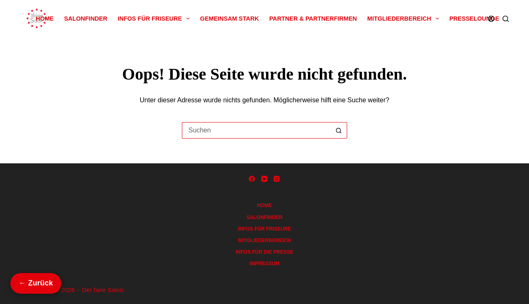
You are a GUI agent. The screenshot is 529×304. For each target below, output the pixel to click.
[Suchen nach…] (256, 130)
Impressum (265, 263)
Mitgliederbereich (405, 19)
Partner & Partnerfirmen (313, 18)
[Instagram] (277, 179)
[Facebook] (252, 179)
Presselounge (474, 18)
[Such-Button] (339, 130)
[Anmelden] (491, 19)
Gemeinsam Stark (229, 18)
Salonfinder (85, 18)
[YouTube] (264, 179)
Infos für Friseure (155, 19)
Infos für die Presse (264, 252)
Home (45, 18)
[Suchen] (506, 19)
